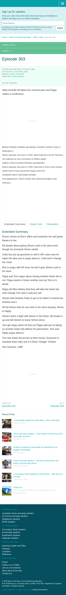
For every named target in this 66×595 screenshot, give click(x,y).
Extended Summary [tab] (14, 224)
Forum (5, 562)
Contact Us (7, 573)
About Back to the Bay (12, 570)
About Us (5, 590)
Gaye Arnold (18, 76)
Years (6, 51)
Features (6, 549)
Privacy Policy (26, 590)
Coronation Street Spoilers (14, 529)
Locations (6, 551)
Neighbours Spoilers (11, 519)
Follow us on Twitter (11, 565)
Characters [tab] (52, 224)
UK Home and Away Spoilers (15, 516)
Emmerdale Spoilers (11, 532)
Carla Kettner (17, 74)
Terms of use (15, 590)
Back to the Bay (15, 3)
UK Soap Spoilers (10, 525)
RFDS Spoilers (8, 522)
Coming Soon (9, 45)
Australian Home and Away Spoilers (18, 513)
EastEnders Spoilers (11, 535)
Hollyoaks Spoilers (10, 538)
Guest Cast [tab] (36, 224)
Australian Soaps (9, 509)
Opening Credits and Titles (14, 546)
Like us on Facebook (11, 568)
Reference (6, 554)
